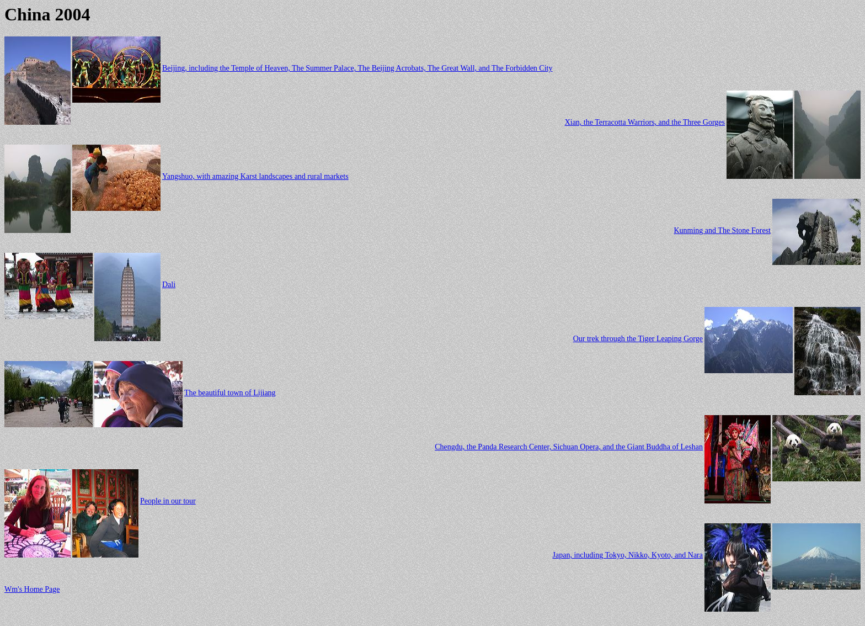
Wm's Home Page (32, 589)
